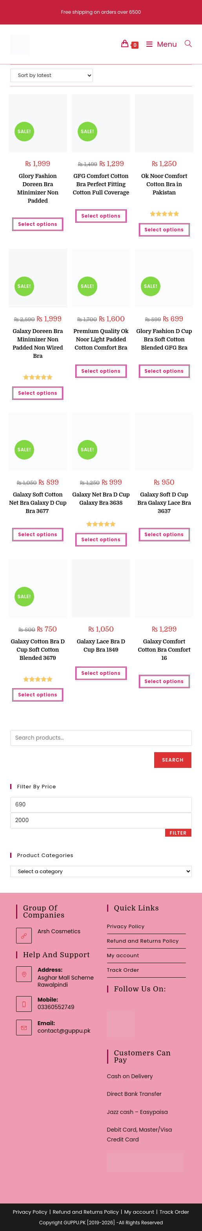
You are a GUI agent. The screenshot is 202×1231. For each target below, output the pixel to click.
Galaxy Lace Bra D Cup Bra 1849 (101, 645)
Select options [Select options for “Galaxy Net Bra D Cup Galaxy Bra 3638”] (100, 539)
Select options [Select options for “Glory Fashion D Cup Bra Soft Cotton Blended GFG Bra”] (164, 371)
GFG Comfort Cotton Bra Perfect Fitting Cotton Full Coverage (101, 184)
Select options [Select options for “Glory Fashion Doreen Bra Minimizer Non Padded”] (37, 224)
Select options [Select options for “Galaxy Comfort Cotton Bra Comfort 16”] (164, 681)
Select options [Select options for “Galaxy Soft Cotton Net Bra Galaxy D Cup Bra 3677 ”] (37, 534)
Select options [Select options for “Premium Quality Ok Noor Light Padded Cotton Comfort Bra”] (100, 371)
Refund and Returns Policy (143, 941)
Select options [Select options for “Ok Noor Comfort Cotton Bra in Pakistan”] (164, 229)
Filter (178, 833)
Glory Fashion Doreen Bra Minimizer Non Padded (37, 188)
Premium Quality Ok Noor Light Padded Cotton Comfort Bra (101, 339)
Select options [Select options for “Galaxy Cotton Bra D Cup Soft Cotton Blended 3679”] (37, 694)
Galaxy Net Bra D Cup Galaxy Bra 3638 (101, 498)
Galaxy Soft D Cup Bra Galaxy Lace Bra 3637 (164, 502)
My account (123, 955)
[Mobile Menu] (159, 44)
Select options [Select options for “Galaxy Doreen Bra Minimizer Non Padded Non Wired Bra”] (37, 393)
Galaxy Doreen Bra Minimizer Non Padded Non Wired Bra (38, 343)
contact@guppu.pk (64, 1031)
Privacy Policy (126, 926)
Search (173, 760)
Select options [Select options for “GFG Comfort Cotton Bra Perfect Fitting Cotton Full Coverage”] (100, 215)
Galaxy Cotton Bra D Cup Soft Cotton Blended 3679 (38, 649)
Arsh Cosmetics (59, 931)
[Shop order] (51, 75)
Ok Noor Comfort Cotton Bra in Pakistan (164, 184)
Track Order (123, 970)
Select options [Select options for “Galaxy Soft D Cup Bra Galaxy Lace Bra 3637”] (164, 534)
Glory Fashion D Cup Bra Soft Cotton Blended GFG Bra (164, 339)
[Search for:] (185, 44)
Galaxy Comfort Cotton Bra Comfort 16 (164, 649)
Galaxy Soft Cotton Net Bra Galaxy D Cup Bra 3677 (38, 502)
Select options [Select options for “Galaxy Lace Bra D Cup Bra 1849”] (100, 673)
